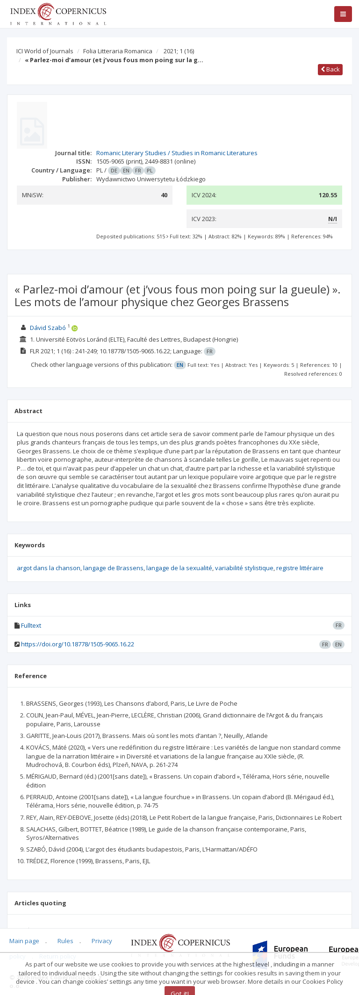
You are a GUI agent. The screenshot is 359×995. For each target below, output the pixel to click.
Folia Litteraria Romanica (117, 51)
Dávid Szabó (48, 327)
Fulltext (31, 625)
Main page (24, 941)
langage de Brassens (113, 568)
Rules (65, 941)
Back (330, 69)
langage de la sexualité (179, 568)
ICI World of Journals (44, 51)
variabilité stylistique (244, 568)
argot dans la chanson (48, 568)
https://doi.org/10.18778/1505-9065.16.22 (77, 644)
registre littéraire (299, 568)
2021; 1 (179, 51)
